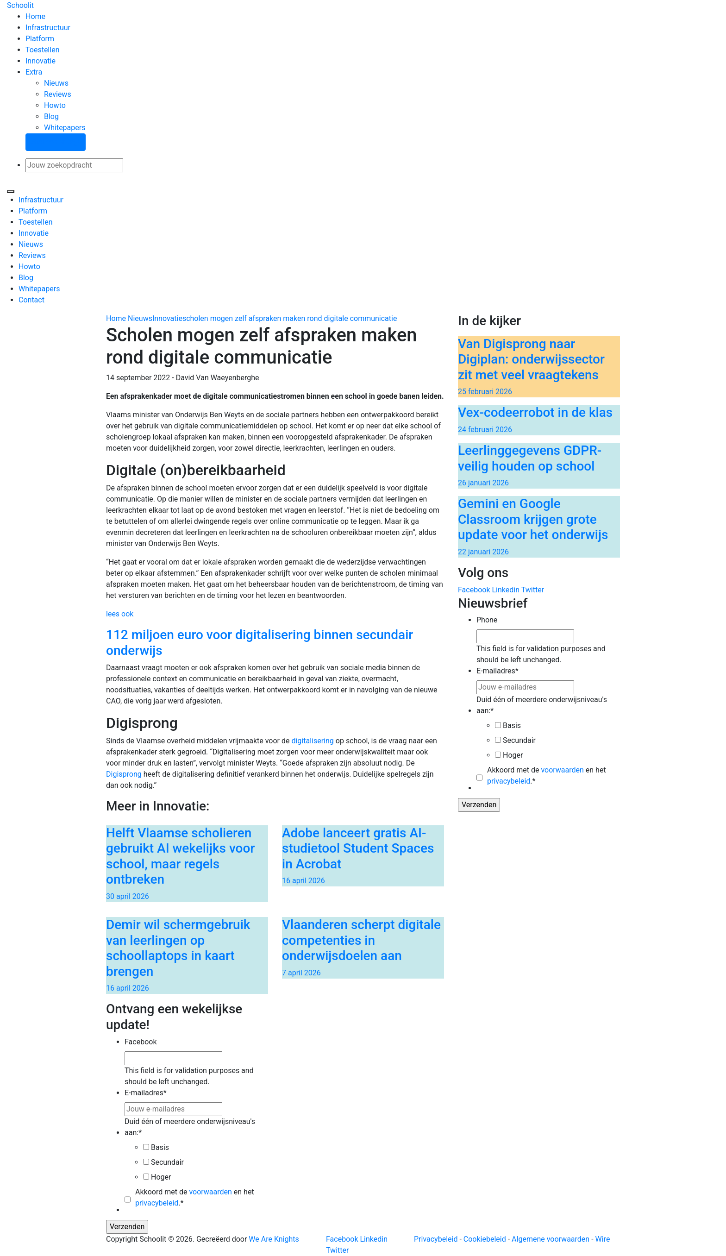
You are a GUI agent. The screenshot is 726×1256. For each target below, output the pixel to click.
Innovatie (40, 61)
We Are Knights (274, 1239)
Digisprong (124, 774)
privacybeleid (508, 781)
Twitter (532, 589)
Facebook (474, 589)
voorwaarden (562, 770)
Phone (486, 619)
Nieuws (56, 83)
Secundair (519, 740)
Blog (51, 116)
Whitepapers (64, 127)
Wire (602, 1239)
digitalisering (312, 740)
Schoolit (20, 5)
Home (35, 16)
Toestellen (42, 49)
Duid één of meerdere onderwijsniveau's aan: (541, 705)
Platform (39, 38)
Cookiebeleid (484, 1239)
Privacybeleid (435, 1239)
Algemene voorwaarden (550, 1239)
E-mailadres (497, 670)
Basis (512, 725)
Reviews (57, 94)
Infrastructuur (47, 27)
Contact (31, 299)
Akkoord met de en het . (546, 775)
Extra (33, 72)
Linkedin (505, 589)
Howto (55, 105)
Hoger (513, 755)
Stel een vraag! (55, 142)
